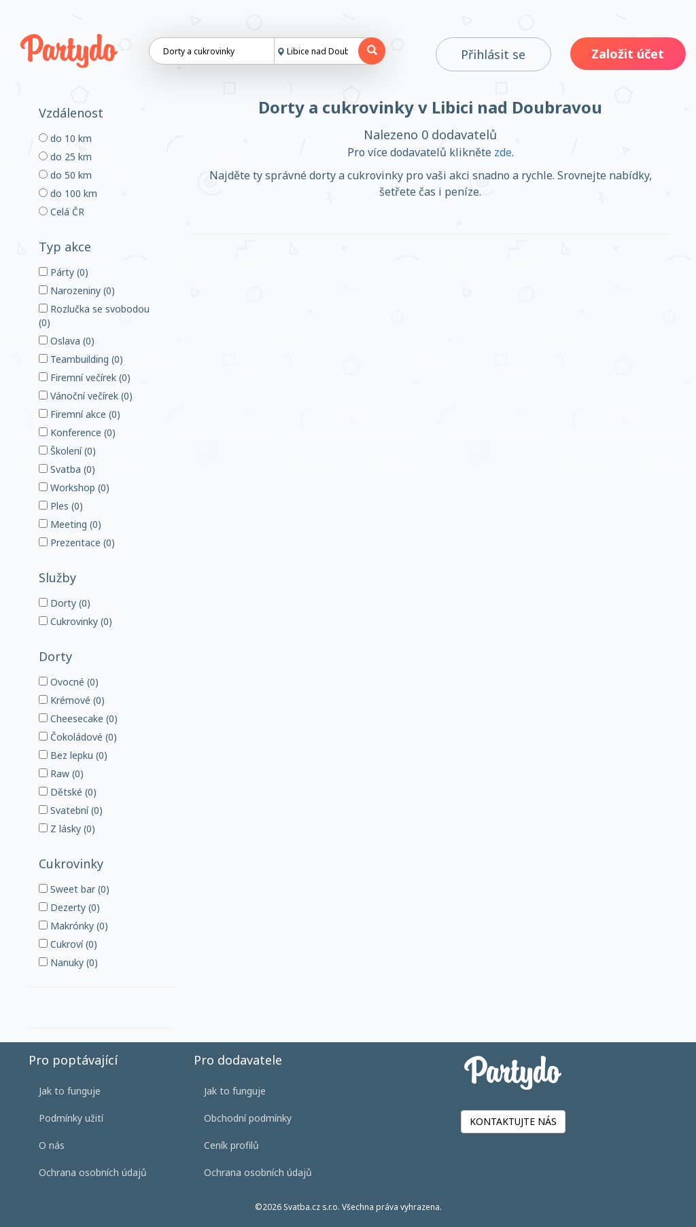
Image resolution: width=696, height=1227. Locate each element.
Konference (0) (77, 432)
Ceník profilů (231, 1145)
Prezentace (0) (77, 542)
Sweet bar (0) (74, 889)
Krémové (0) (72, 700)
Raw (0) (61, 773)
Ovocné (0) (69, 681)
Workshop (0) (74, 487)
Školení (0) (67, 450)
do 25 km (65, 156)
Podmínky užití (71, 1118)
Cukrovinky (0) (75, 621)
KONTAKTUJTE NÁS (513, 1121)
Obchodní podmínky (248, 1118)
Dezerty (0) (69, 907)
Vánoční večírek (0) (86, 395)
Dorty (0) (64, 603)
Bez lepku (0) (73, 755)
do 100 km (68, 193)
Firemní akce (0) (79, 414)
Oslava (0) (66, 340)
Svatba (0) (67, 469)
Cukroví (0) (68, 944)
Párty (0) (63, 272)
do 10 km (65, 138)
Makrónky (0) (73, 925)
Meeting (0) (70, 524)
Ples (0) (61, 505)
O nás (52, 1145)
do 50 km (65, 174)
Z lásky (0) (67, 828)
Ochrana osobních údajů (93, 1172)
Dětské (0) (68, 791)
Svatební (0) (71, 810)
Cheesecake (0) (78, 718)
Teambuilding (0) (81, 359)
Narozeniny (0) (77, 290)
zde (503, 152)
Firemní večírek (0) (84, 377)
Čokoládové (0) (78, 736)
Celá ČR (61, 211)
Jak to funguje (70, 1090)
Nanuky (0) (68, 962)
